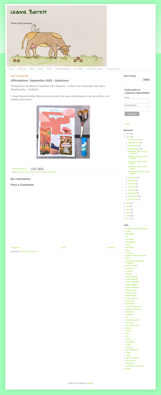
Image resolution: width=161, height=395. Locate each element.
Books (128, 250)
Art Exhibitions (131, 242)
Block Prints (130, 247)
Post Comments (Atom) (28, 251)
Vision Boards (51, 172)
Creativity (129, 271)
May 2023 (132, 187)
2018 (128, 216)
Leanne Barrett (29, 12)
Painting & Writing (62, 69)
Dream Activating (132, 277)
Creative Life (130, 268)
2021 (128, 206)
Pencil (128, 339)
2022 (128, 203)
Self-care (129, 347)
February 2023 (133, 196)
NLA (127, 336)
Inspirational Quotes (133, 320)
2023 (128, 137)
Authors (128, 245)
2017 (128, 219)
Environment (130, 304)
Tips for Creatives (132, 358)
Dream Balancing (132, 279)
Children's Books (132, 266)
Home (11, 69)
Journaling (129, 323)
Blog (31, 69)
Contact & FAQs (113, 69)
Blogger (90, 383)
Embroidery (130, 301)
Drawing (129, 274)
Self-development (132, 350)
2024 (128, 134)
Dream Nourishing (132, 287)
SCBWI (128, 344)
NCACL (128, 331)
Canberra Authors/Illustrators (136, 256)
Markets (128, 328)
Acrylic (128, 231)
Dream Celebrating (132, 282)
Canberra (129, 253)
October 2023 (133, 146)
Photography (130, 342)
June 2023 (132, 184)
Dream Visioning (41, 172)
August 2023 (133, 177)
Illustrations (130, 312)
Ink (127, 317)
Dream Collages (30, 172)
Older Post (111, 248)
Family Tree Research (133, 306)
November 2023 (134, 143)
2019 (128, 212)
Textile (128, 355)
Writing (128, 369)
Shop (49, 69)
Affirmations (20, 172)
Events (40, 69)
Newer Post (15, 248)
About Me (21, 69)
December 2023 (134, 140)
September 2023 (134, 149)
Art (127, 237)
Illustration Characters (133, 309)
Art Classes (130, 239)
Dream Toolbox (131, 295)
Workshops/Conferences (134, 366)
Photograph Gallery (95, 69)
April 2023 (132, 190)
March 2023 (132, 193)
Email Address (130, 105)
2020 (128, 209)
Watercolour (130, 363)
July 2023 (131, 181)
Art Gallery (78, 69)
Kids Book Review (132, 325)
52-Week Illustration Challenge (136, 229)
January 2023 (133, 199)
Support (128, 352)
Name (127, 97)
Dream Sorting (131, 293)
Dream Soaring (131, 290)
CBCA (128, 258)
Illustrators (129, 314)
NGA (127, 333)
